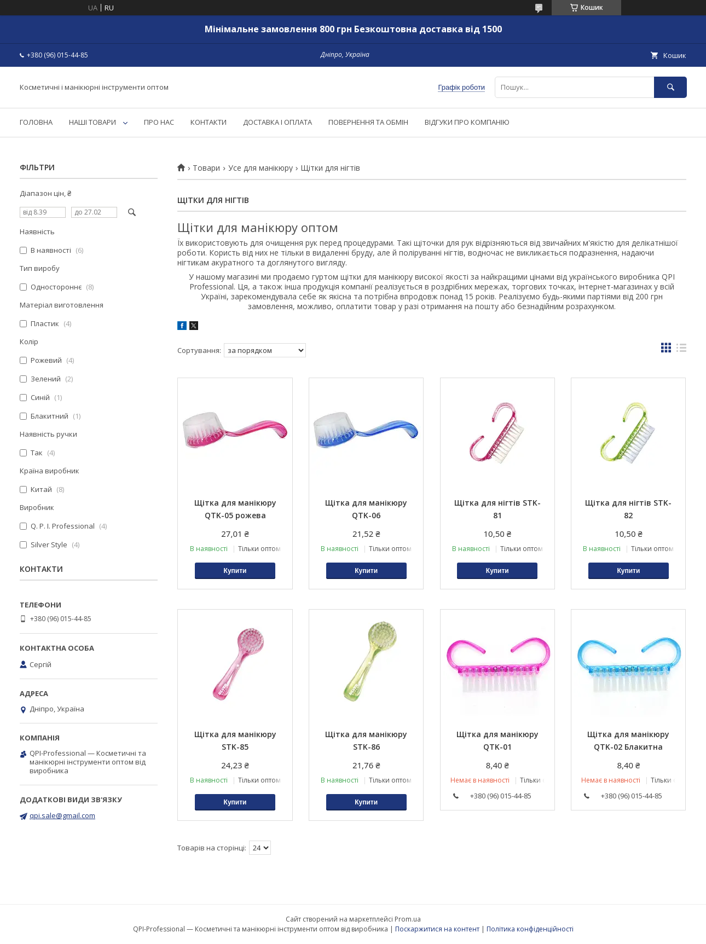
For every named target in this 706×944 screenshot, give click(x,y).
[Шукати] (670, 87)
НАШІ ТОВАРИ (92, 122)
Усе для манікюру (260, 168)
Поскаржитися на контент (437, 929)
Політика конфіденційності (530, 929)
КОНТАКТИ (208, 122)
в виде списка (681, 350)
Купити (235, 571)
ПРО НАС (159, 122)
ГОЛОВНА (36, 122)
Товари (206, 168)
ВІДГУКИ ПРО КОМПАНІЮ (467, 122)
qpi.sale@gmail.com (62, 815)
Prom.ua (408, 919)
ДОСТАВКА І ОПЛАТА (277, 122)
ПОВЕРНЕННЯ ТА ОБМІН (368, 122)
